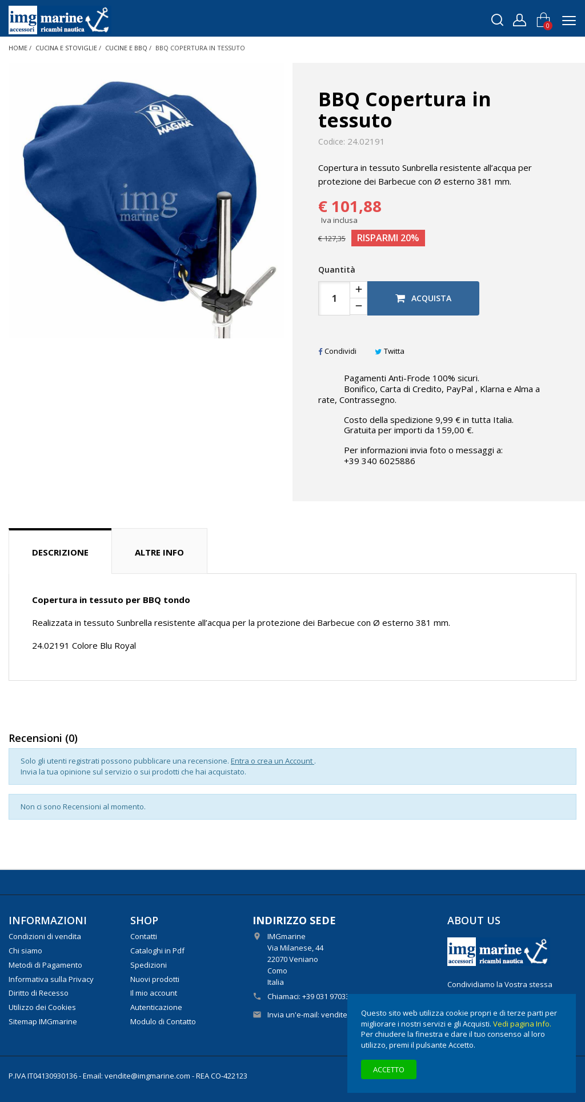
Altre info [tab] (159, 552)
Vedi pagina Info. (522, 1024)
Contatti (143, 936)
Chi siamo (25, 950)
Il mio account (153, 993)
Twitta (389, 351)
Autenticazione (156, 1007)
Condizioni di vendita (45, 936)
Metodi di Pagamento (45, 965)
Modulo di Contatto (163, 1021)
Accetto (388, 1069)
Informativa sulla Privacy (51, 979)
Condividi (337, 351)
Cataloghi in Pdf (157, 950)
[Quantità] (334, 298)
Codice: (331, 142)
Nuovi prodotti (154, 979)
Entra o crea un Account (272, 761)
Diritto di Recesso (39, 993)
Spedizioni (148, 965)
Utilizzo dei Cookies (42, 1007)
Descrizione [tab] (60, 552)
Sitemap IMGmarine (43, 1021)
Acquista (423, 298)
